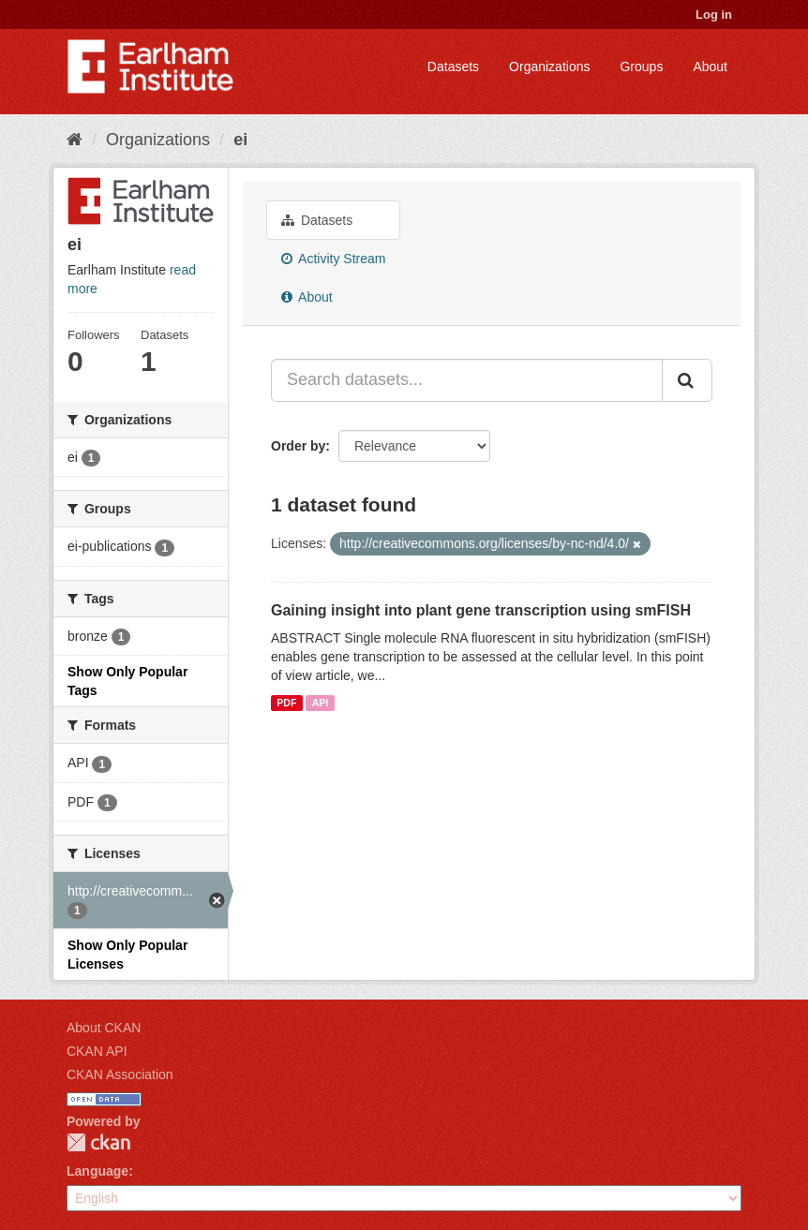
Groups (641, 66)
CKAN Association (120, 1074)
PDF (286, 702)
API (320, 702)
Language (97, 1170)
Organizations (549, 66)
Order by (298, 445)
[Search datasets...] (467, 380)
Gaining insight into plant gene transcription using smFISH (481, 610)
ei (240, 139)
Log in (714, 14)
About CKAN (104, 1027)
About (710, 66)
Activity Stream (333, 258)
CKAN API (97, 1051)
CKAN (98, 1142)
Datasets (453, 66)
